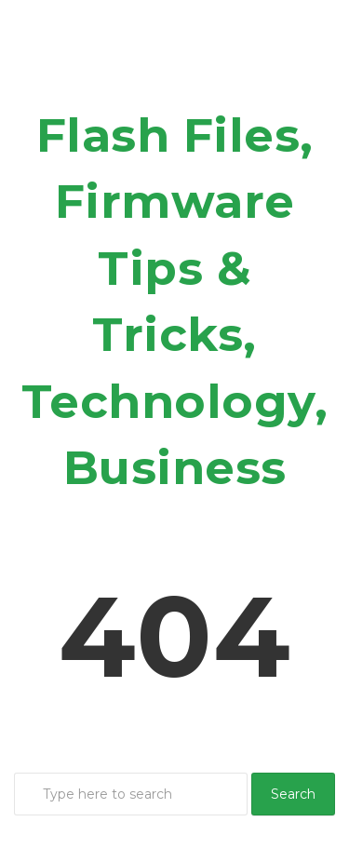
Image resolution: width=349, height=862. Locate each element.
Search (293, 794)
